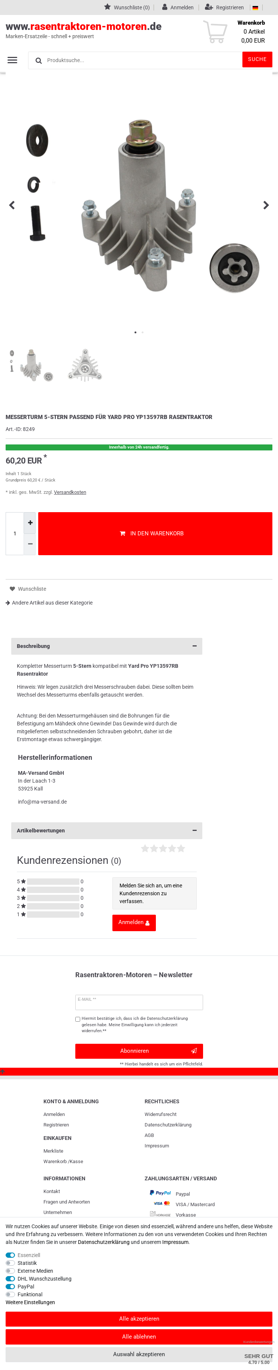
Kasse (76, 1161)
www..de (131, 30)
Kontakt (51, 1191)
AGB (149, 1135)
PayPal (26, 1287)
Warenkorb (55, 1161)
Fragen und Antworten (66, 1202)
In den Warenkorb (152, 533)
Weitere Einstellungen (30, 1302)
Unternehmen (57, 1212)
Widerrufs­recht (160, 1114)
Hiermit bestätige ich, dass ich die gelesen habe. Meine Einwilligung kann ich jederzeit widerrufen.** (135, 1025)
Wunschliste (28, 589)
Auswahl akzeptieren (139, 1354)
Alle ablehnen (139, 1336)
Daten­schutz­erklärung (168, 1125)
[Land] (255, 7)
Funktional (30, 1294)
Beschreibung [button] (107, 646)
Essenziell (29, 1255)
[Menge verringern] (30, 544)
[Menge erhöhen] (30, 523)
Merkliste (53, 1151)
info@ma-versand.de (42, 802)
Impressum (157, 1146)
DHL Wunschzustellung (45, 1279)
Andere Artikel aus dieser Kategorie (49, 603)
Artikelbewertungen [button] (107, 830)
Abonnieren (158, 1051)
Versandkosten (70, 492)
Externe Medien (35, 1271)
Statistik (27, 1263)
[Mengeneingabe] (15, 534)
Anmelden (54, 1114)
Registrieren (56, 1125)
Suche (257, 59)
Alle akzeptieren (139, 1318)
